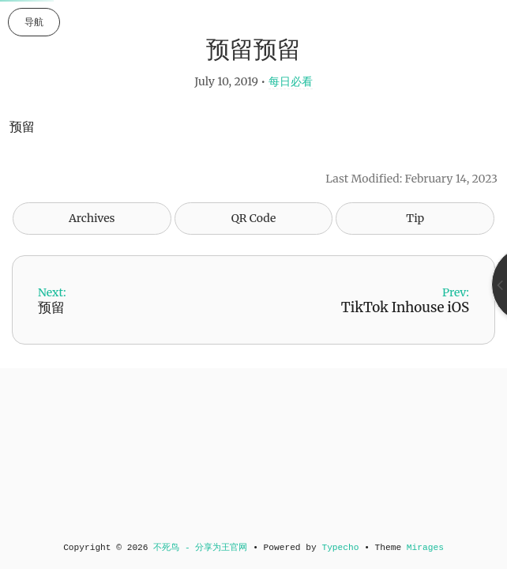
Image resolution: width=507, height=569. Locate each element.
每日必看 (291, 81)
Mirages (425, 547)
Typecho (340, 547)
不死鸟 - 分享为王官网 (200, 547)
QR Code (253, 218)
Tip (415, 218)
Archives (92, 218)
